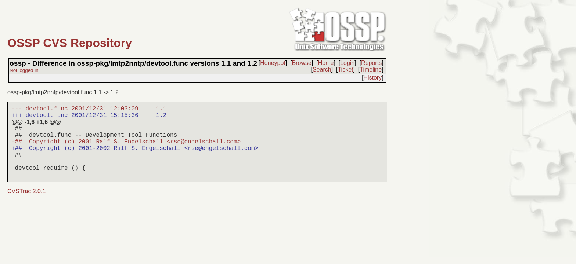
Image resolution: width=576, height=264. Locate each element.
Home (326, 63)
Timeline (371, 69)
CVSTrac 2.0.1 (26, 191)
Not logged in (24, 70)
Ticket (345, 69)
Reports (371, 63)
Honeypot (272, 63)
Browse (302, 63)
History (372, 77)
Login (347, 63)
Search (322, 69)
